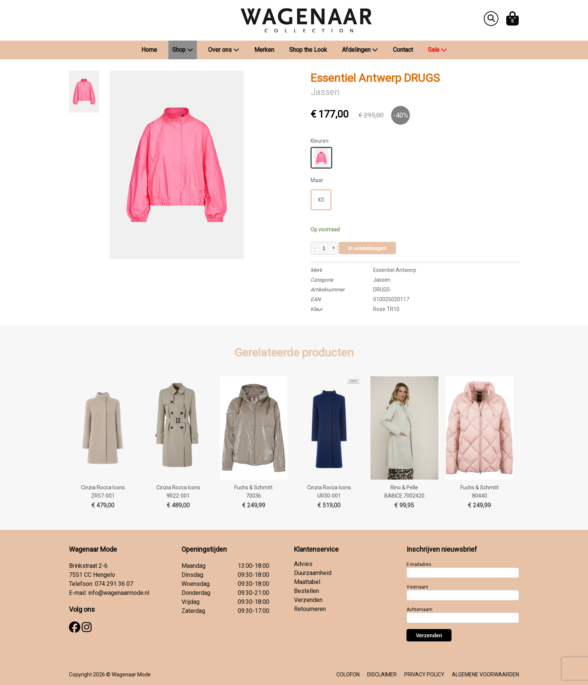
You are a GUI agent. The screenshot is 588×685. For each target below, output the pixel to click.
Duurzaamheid (313, 572)
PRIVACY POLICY (424, 674)
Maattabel (307, 581)
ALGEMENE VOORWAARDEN (485, 674)
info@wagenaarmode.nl (118, 592)
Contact (403, 49)
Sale (437, 49)
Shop (182, 49)
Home (149, 49)
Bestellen (306, 590)
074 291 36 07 (114, 583)
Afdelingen (360, 49)
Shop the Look (308, 49)
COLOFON (348, 674)
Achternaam (419, 609)
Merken (264, 49)
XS (321, 200)
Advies (303, 563)
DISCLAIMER (382, 674)
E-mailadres (418, 564)
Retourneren (310, 609)
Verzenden (308, 600)
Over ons (223, 49)
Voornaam (417, 587)
